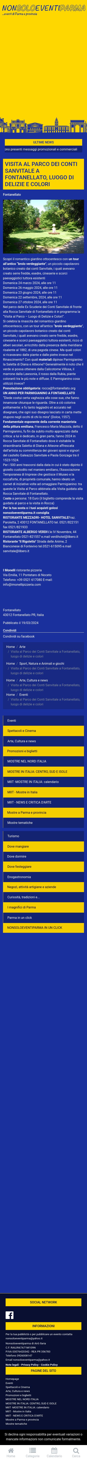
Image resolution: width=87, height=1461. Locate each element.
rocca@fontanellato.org (58, 388)
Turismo (13, 836)
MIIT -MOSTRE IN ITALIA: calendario (33, 782)
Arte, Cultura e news (21, 741)
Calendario (54, 1452)
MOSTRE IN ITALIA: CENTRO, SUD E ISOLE (37, 772)
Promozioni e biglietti (22, 751)
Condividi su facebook (18, 636)
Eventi (11, 721)
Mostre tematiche (20, 823)
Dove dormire (16, 856)
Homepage (12, 1378)
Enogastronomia (19, 877)
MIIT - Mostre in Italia (22, 792)
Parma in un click (19, 918)
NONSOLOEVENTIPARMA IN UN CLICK (34, 928)
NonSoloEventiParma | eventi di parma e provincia (43, 11)
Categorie (33, 1452)
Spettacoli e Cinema (21, 731)
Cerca (76, 1452)
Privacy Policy (29, 1364)
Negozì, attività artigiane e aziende (31, 887)
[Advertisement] (43, 67)
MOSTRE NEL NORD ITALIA (26, 761)
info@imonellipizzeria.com (22, 584)
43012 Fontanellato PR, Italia (23, 615)
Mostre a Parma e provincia (26, 812)
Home (11, 1452)
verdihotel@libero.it (64, 537)
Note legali (12, 1364)
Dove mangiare (18, 846)
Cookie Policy (49, 1364)
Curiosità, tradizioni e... (23, 897)
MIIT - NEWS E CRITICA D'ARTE (29, 802)
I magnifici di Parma (21, 907)
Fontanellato (12, 194)
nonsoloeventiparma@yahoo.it (24, 1338)
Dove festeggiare (19, 867)
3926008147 (24, 1355)
